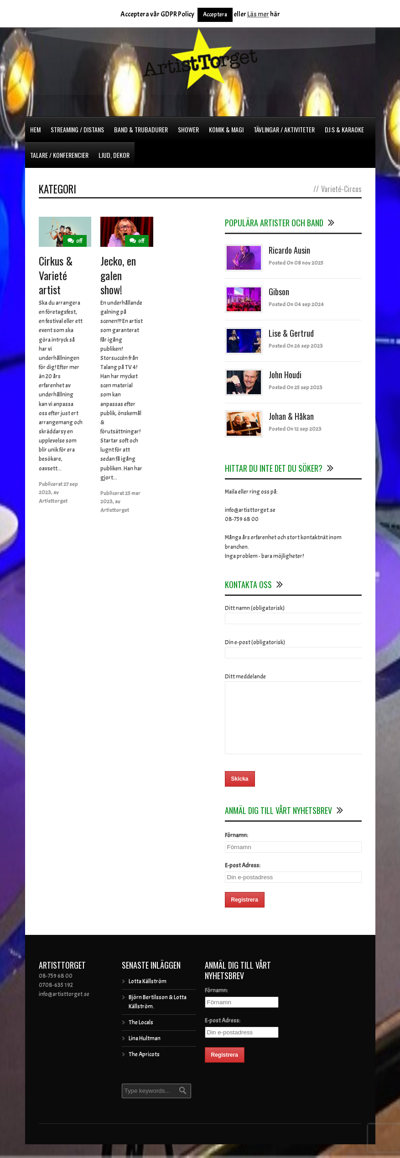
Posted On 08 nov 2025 (296, 262)
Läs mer (258, 14)
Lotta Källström (147, 995)
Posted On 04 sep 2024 (296, 304)
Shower (188, 129)
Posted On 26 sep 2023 (296, 345)
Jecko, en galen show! (118, 274)
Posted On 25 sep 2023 (295, 387)
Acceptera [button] (215, 14)
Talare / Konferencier (59, 155)
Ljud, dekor (114, 155)
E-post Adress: (242, 879)
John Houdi (285, 375)
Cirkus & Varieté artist (56, 274)
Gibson (279, 291)
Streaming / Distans (77, 129)
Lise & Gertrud (291, 333)
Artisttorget (53, 501)
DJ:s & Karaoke (344, 129)
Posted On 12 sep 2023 (295, 429)
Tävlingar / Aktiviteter (284, 129)
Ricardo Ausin (289, 250)
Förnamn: (236, 849)
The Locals (141, 1036)
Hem (35, 129)
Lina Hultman (145, 1052)
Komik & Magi (226, 129)
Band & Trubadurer (141, 129)
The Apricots (144, 1068)
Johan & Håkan (291, 416)
